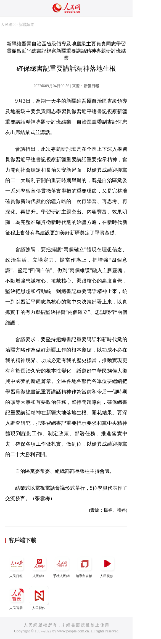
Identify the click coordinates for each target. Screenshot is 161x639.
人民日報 (16, 566)
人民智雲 (16, 598)
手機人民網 (62, 566)
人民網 (6, 25)
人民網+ (39, 566)
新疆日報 (91, 86)
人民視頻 (107, 566)
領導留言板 (84, 566)
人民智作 (39, 598)
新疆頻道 (26, 25)
